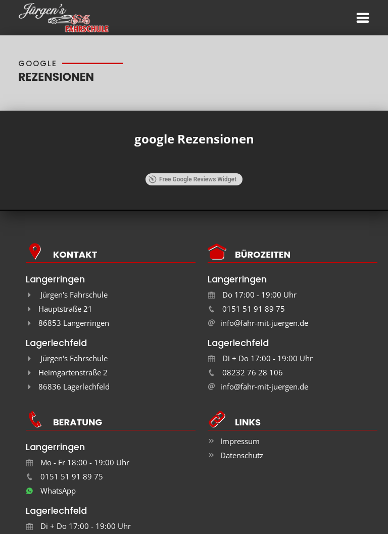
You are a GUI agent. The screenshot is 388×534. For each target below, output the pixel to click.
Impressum (240, 441)
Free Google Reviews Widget (192, 179)
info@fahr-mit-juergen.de (264, 323)
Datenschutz (241, 455)
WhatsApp (51, 491)
